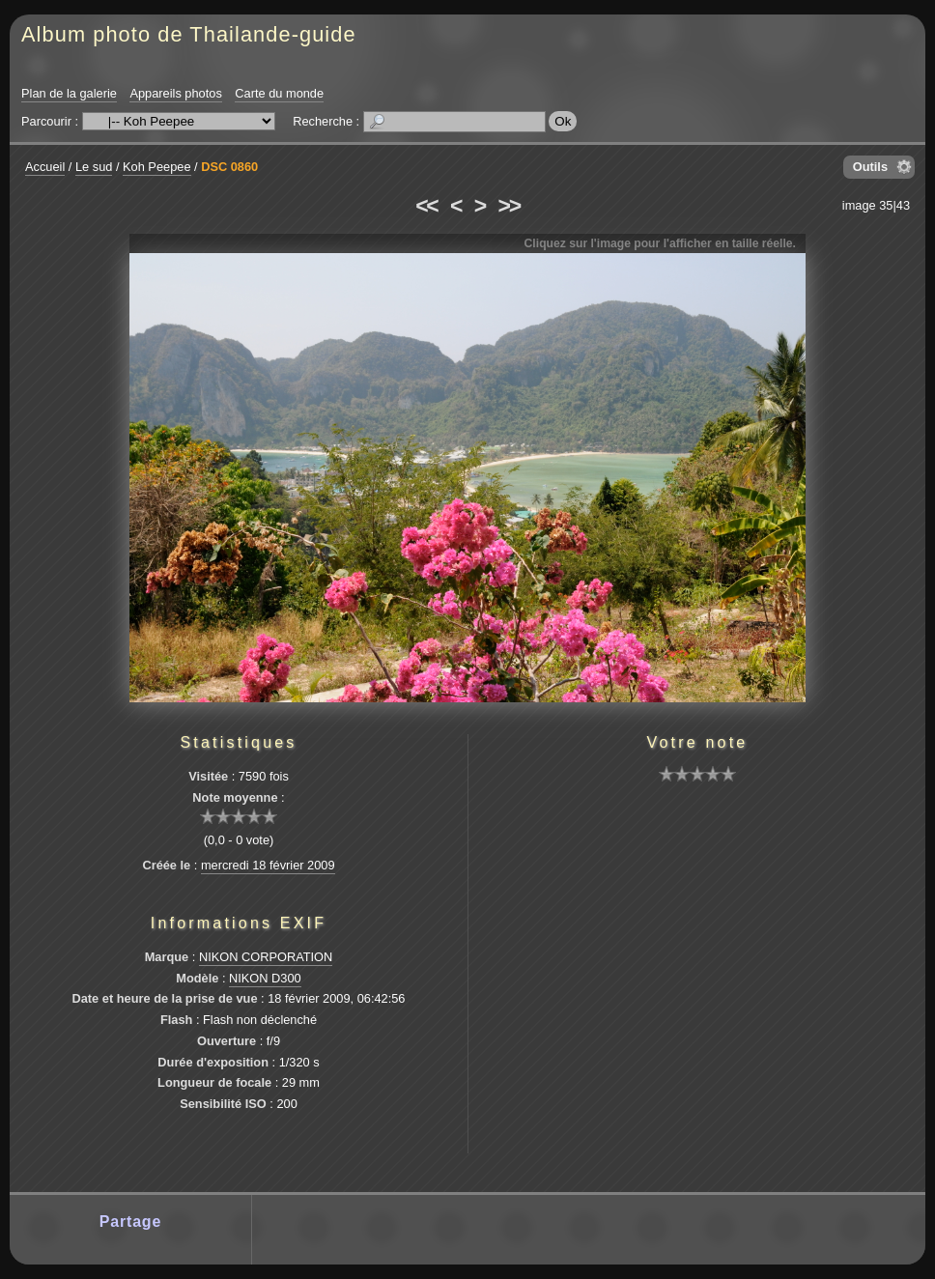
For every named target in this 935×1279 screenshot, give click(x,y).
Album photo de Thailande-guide (188, 34)
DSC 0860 (229, 166)
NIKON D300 (265, 978)
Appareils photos (175, 93)
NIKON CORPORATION (265, 957)
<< (426, 205)
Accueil (45, 166)
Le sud (93, 166)
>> (509, 205)
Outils (870, 166)
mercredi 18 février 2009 (268, 865)
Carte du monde (279, 93)
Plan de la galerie (69, 93)
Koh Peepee (156, 166)
